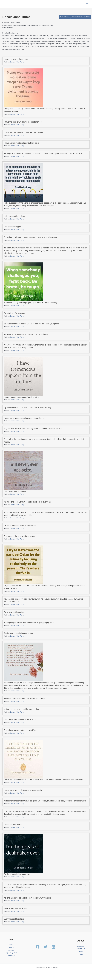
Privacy (80, 954)
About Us (80, 946)
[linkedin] (53, 947)
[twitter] (47, 947)
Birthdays (87, 17)
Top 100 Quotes (11, 953)
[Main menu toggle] (87, 4)
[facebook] (39, 947)
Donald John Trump (17, 62)
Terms (80, 951)
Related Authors (77, 17)
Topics (11, 947)
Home (11, 945)
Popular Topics (64, 17)
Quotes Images (11, 4)
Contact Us (81, 949)
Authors (11, 950)
